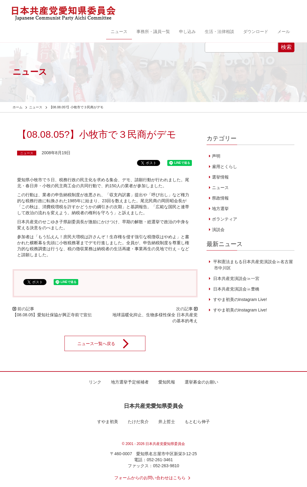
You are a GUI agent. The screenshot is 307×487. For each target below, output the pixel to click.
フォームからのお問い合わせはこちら (153, 477)
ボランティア (224, 219)
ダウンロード (255, 31)
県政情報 (220, 198)
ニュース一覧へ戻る (107, 343)
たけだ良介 (138, 421)
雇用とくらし (224, 166)
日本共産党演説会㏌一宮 (235, 278)
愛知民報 (166, 382)
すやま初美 (107, 421)
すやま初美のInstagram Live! (239, 299)
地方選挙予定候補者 (130, 382)
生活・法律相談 (219, 31)
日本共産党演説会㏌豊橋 (235, 289)
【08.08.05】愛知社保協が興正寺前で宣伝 (52, 314)
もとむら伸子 (197, 421)
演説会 (218, 229)
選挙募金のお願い (201, 382)
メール (283, 31)
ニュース (119, 31)
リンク (95, 382)
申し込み (187, 31)
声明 (216, 156)
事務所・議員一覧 (153, 31)
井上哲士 (166, 421)
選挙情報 (220, 177)
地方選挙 (220, 208)
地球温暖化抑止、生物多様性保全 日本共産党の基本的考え (157, 317)
